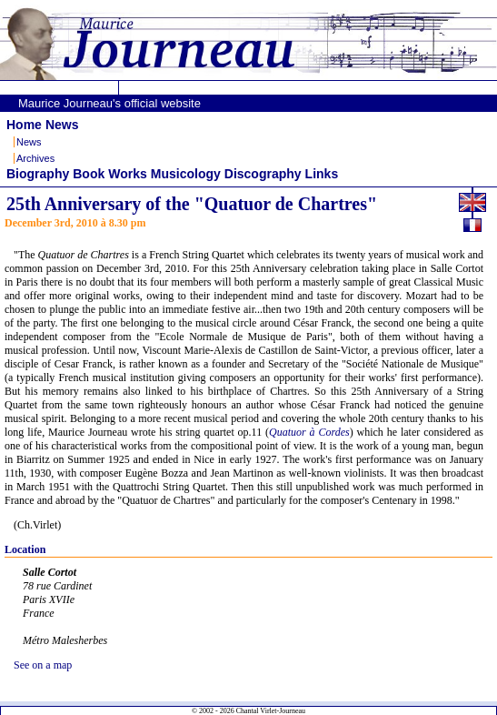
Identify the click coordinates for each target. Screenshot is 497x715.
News (62, 124)
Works (127, 173)
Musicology (186, 173)
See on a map (43, 665)
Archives (35, 158)
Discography (263, 173)
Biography (37, 173)
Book (88, 173)
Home (24, 124)
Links (322, 173)
